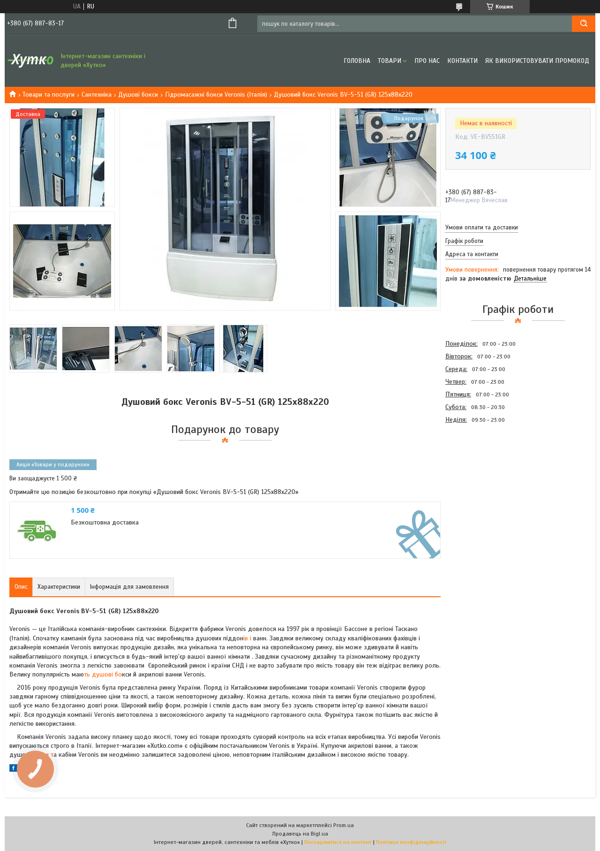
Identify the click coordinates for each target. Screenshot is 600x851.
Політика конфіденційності (411, 842)
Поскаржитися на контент (338, 842)
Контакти (462, 61)
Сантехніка (97, 95)
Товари (389, 61)
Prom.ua (343, 825)
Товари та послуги (48, 95)
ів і (247, 638)
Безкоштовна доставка (105, 522)
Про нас (427, 61)
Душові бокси (138, 95)
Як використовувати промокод (537, 61)
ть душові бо (103, 674)
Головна (357, 61)
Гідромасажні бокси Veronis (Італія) (216, 95)
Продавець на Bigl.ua (300, 833)
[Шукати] (583, 23)
